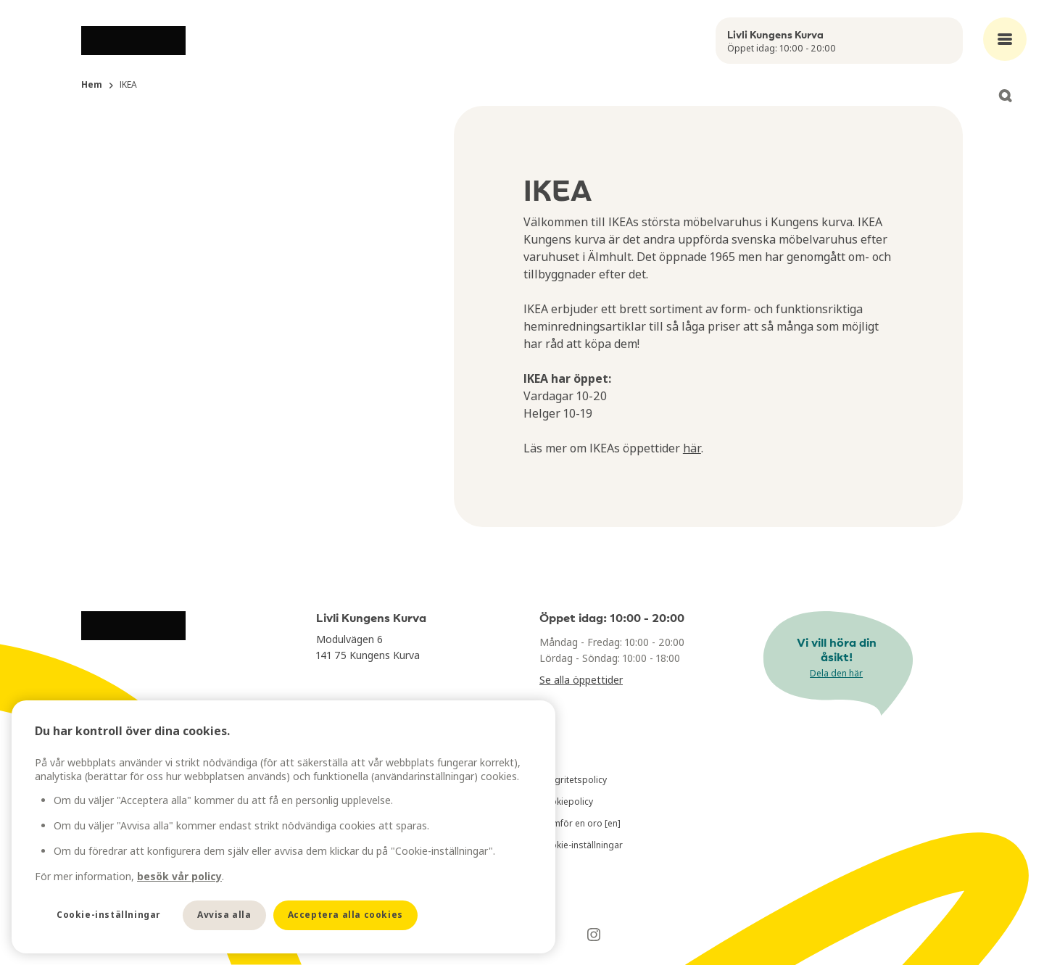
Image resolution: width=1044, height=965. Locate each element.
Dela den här (836, 673)
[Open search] (1004, 95)
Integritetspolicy (573, 780)
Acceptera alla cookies (345, 914)
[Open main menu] (1005, 39)
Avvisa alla (224, 914)
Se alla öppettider (581, 680)
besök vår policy (179, 876)
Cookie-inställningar (581, 845)
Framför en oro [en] (580, 823)
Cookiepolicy (566, 801)
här (692, 448)
